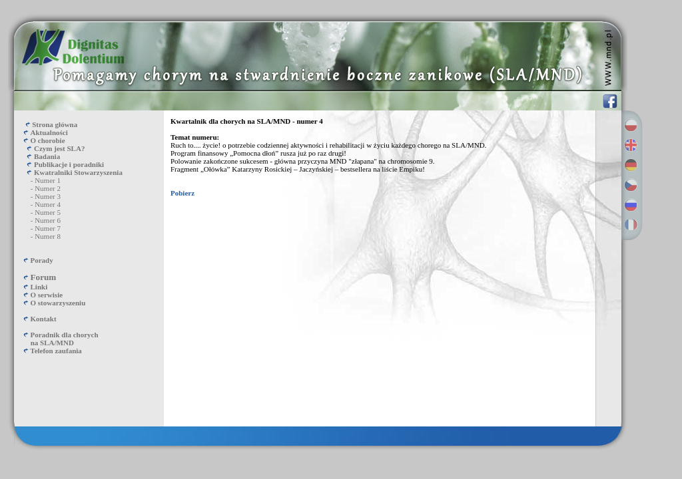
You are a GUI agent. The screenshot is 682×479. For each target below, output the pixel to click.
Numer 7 (48, 228)
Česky (630, 185)
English (630, 145)
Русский (630, 205)
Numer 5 (48, 212)
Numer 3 (48, 196)
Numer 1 (48, 180)
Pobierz (182, 193)
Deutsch (630, 165)
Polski (630, 125)
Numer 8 (48, 236)
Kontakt (44, 319)
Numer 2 (48, 188)
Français (630, 225)
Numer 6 (48, 220)
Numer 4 (48, 204)
